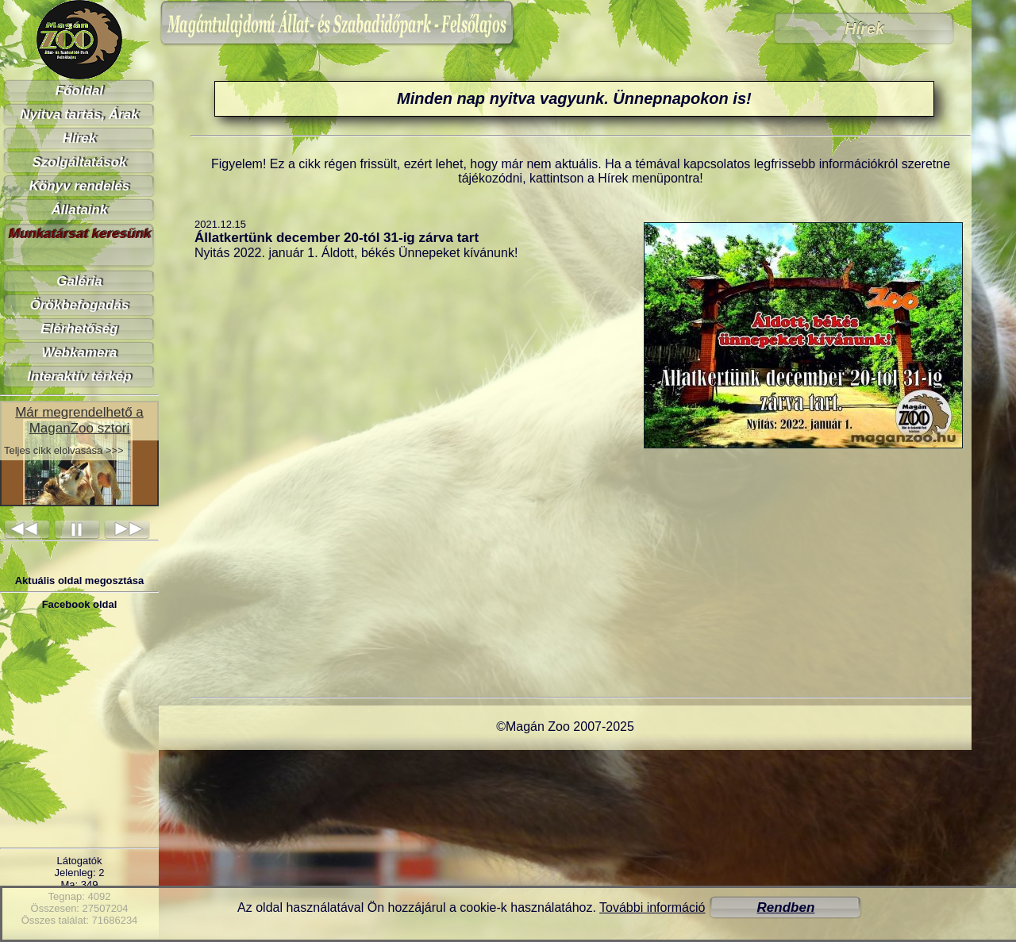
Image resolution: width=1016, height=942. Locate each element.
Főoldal (79, 90)
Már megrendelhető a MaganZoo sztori (79, 420)
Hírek (80, 138)
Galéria (79, 281)
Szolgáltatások (79, 162)
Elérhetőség (78, 328)
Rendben (786, 907)
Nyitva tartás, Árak (79, 114)
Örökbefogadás (79, 305)
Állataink (80, 209)
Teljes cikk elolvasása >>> (64, 450)
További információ (652, 907)
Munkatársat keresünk (79, 233)
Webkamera (79, 352)
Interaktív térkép (79, 376)
